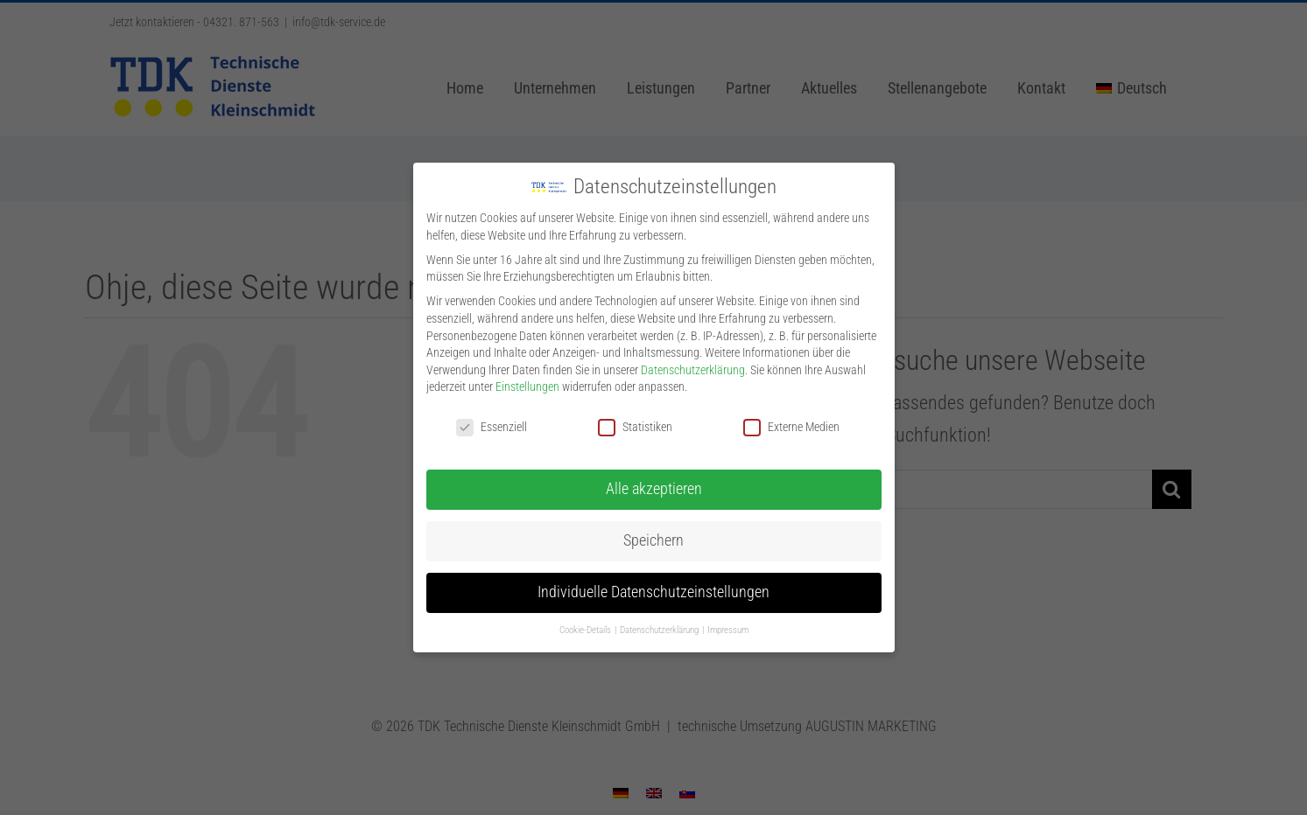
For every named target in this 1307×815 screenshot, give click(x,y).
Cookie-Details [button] (586, 628)
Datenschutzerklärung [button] (660, 628)
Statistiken (635, 425)
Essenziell (491, 425)
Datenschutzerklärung (693, 368)
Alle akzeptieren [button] (654, 487)
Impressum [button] (727, 628)
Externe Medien (791, 425)
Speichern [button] (653, 538)
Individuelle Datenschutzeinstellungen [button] (653, 590)
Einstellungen (527, 385)
